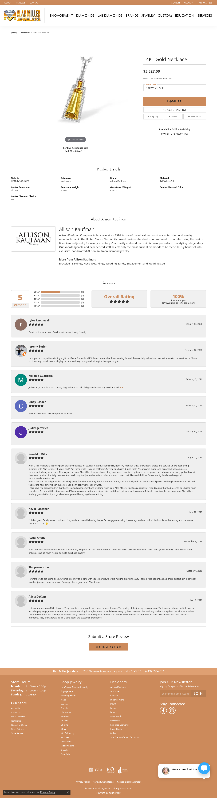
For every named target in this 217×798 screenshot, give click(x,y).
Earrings (77, 263)
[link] (7, 2)
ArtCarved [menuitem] (115, 691)
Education (184, 15)
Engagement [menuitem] (67, 691)
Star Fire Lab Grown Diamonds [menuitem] (124, 737)
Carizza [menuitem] (114, 695)
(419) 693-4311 (75, 151)
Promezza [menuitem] (115, 720)
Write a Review (109, 647)
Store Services (17, 733)
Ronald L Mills (38, 454)
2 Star (37, 302)
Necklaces (25, 32)
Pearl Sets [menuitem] (65, 754)
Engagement (61, 15)
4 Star (37, 295)
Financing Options (19, 724)
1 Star (37, 305)
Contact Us (16, 712)
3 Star (37, 298)
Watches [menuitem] (65, 737)
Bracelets (64, 263)
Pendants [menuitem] (65, 716)
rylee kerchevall (39, 320)
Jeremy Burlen (38, 346)
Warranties (194, 116)
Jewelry (148, 15)
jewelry (14, 32)
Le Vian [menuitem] (113, 712)
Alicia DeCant (37, 596)
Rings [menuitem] (63, 699)
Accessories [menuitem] (66, 741)
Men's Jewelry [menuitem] (67, 733)
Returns (173, 116)
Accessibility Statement (129, 781)
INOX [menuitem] (113, 703)
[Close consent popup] (68, 792)
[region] (75, 91)
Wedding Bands (115, 263)
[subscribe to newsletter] (198, 693)
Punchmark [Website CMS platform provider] (115, 793)
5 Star (37, 291)
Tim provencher (39, 567)
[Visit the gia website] (95, 770)
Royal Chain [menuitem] (116, 728)
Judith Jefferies (38, 428)
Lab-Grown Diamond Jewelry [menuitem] (74, 687)
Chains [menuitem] (64, 728)
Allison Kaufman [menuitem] (118, 687)
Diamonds (85, 15)
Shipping (153, 116)
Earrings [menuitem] (64, 703)
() (82, 291)
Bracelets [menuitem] (65, 708)
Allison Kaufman (118, 181)
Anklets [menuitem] (64, 720)
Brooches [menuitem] (65, 749)
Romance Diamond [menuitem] (119, 724)
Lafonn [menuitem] (113, 708)
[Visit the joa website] (123, 770)
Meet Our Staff (18, 716)
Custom (165, 15)
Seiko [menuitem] (113, 733)
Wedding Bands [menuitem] (68, 695)
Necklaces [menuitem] (66, 712)
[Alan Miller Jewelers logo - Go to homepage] (23, 15)
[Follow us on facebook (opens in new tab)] (163, 710)
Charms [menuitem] (64, 724)
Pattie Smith (37, 538)
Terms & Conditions (103, 781)
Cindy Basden (37, 402)
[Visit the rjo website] (110, 770)
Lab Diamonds (110, 15)
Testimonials (16, 720)
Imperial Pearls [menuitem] (117, 699)
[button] (175, 2)
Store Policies (17, 729)
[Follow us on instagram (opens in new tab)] (172, 710)
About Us (15, 708)
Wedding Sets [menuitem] (67, 745)
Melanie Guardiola (41, 375)
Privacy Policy (83, 781)
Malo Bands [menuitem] (116, 716)
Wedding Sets (157, 263)
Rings (100, 263)
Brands (132, 15)
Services (204, 15)
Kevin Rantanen (39, 509)
